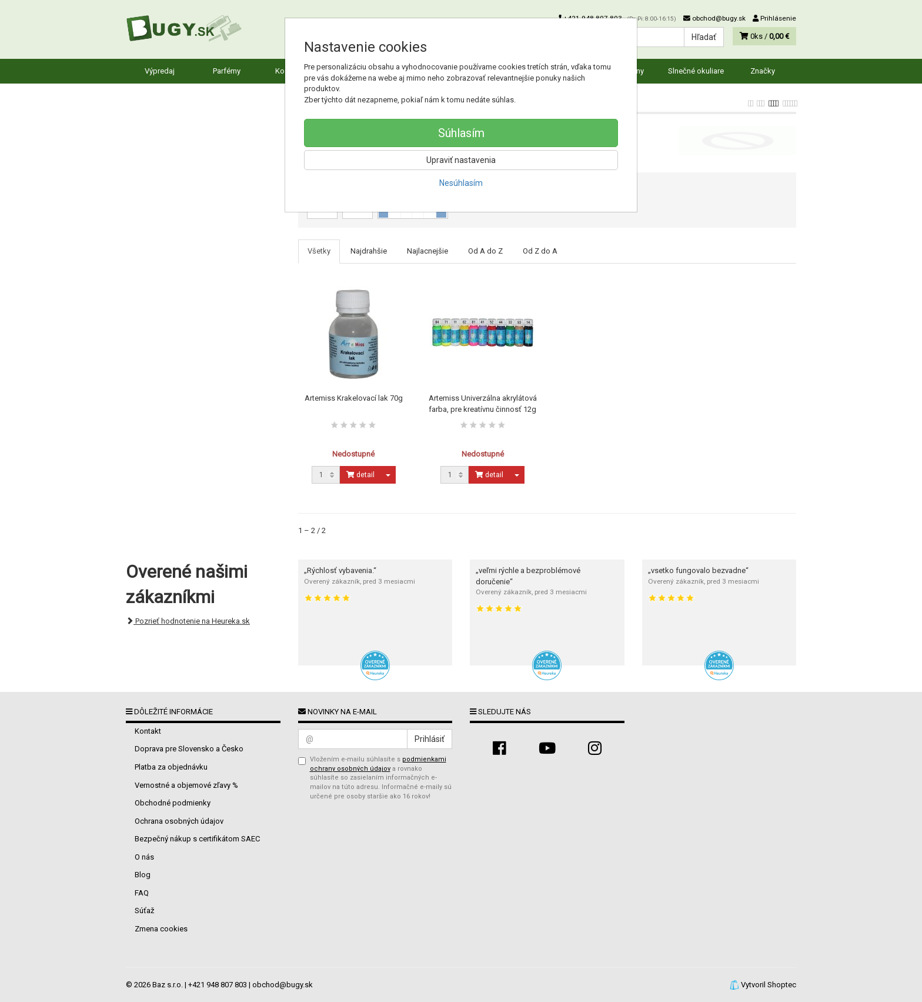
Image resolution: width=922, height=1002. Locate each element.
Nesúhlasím (461, 183)
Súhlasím (461, 133)
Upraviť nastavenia (461, 160)
